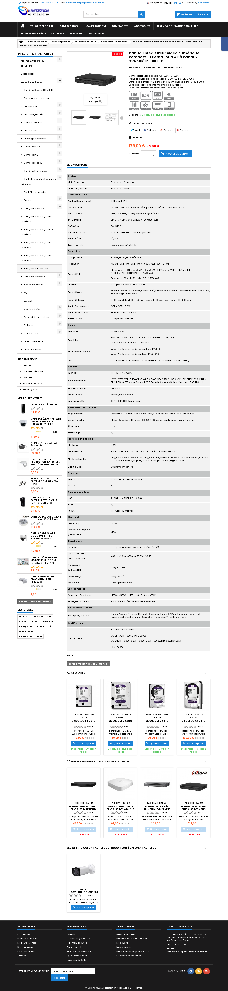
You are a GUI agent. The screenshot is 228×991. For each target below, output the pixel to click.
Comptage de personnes (37, 98)
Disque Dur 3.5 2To (120, 721)
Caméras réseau (70, 26)
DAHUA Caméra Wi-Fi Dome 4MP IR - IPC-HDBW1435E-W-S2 (43, 536)
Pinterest (183, 130)
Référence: (135, 67)
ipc (52, 626)
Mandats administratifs (79, 951)
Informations (27, 359)
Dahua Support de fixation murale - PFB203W (42, 579)
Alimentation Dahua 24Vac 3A (44, 444)
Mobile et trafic (31, 309)
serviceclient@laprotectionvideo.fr (187, 951)
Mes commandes (125, 934)
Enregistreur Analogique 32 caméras (37, 232)
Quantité (134, 153)
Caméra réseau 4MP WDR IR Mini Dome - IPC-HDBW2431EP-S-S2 (46, 421)
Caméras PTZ (120, 26)
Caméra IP (37, 616)
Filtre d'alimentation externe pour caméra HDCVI (44, 481)
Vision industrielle (32, 349)
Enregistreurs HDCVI (34, 208)
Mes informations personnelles (133, 951)
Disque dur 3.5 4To (194, 721)
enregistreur (26, 626)
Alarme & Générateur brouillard (177, 26)
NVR (49, 616)
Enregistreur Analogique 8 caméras (36, 258)
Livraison (27, 365)
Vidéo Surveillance (31, 82)
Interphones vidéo (32, 33)
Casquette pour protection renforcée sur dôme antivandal (45, 462)
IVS (25, 292)
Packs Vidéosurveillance (36, 317)
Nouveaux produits (27, 938)
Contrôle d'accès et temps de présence (38, 181)
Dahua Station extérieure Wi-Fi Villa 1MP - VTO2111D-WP (44, 500)
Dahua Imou (30, 106)
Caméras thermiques (35, 171)
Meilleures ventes (29, 398)
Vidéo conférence (33, 341)
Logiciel (27, 300)
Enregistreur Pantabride (36, 268)
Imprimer (137, 137)
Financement (74, 947)
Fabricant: (170, 67)
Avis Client (28, 377)
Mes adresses (124, 947)
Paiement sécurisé (32, 371)
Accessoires (142, 26)
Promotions (23, 934)
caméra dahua (28, 621)
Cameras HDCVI (96, 26)
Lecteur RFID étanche (44, 404)
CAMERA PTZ (48, 621)
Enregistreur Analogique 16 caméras (36, 219)
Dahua (23, 616)
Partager (150, 130)
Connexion (203, 2)
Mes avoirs (122, 942)
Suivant (121, 118)
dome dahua (26, 631)
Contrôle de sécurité (34, 192)
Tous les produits (42, 26)
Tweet (135, 130)
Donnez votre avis (142, 123)
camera (42, 626)
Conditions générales (78, 938)
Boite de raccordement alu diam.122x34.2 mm (46, 518)
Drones (27, 200)
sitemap (21, 955)
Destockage (96, 33)
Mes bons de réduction (128, 955)
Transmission (30, 333)
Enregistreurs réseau (34, 276)
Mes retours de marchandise (132, 938)
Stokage (28, 325)
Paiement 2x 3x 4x (32, 383)
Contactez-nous (26, 951)
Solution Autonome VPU (66, 33)
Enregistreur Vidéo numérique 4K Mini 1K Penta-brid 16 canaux (157, 809)
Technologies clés (33, 114)
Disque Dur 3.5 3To (84, 721)
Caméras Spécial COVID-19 (38, 90)
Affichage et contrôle (34, 138)
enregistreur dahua (30, 636)
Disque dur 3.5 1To (156, 721)
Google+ (166, 130)
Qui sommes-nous (77, 955)
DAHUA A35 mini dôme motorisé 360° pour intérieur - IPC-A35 (44, 560)
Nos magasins (30, 389)
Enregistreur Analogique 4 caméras (36, 245)
